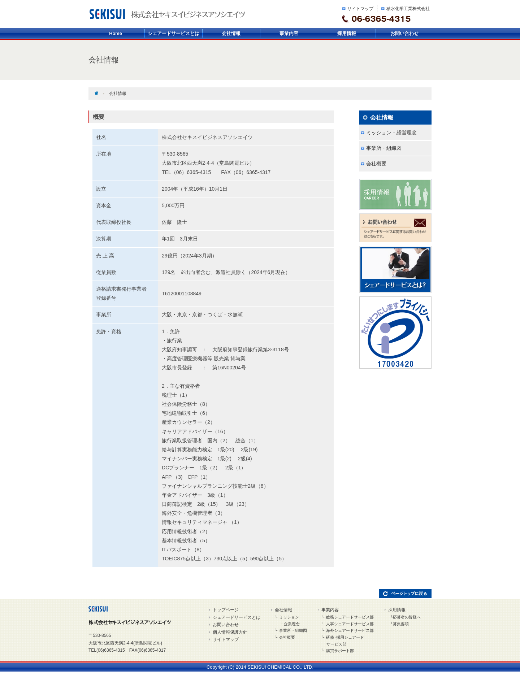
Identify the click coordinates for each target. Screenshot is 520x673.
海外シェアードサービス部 (350, 630)
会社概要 (376, 163)
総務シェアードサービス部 (350, 617)
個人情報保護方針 (230, 632)
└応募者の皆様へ (405, 617)
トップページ (226, 609)
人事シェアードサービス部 (350, 624)
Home (115, 33)
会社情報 (231, 33)
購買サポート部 (340, 650)
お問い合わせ (404, 33)
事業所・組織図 (384, 148)
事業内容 (289, 33)
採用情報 (346, 33)
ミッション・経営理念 (391, 132)
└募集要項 (399, 624)
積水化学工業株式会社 (408, 8)
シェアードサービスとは (173, 33)
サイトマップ (360, 8)
